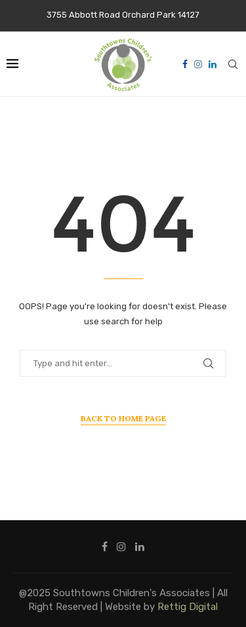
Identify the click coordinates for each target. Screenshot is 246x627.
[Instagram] (198, 64)
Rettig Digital (187, 607)
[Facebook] (185, 64)
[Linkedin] (212, 64)
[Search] (232, 64)
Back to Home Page (123, 418)
